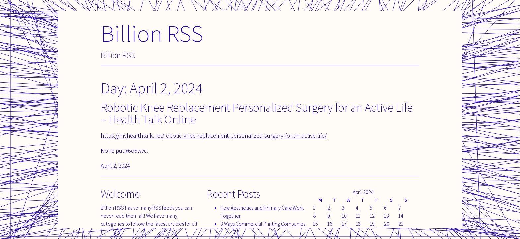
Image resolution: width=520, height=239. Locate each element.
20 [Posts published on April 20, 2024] (386, 223)
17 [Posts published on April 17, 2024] (344, 223)
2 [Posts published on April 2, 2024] (328, 207)
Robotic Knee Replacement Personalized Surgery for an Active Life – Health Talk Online (257, 113)
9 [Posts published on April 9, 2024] (328, 215)
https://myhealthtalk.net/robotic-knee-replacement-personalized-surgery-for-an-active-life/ (214, 135)
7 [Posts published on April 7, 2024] (399, 207)
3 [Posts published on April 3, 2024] (343, 207)
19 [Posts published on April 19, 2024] (372, 223)
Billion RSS (152, 33)
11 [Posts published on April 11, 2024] (358, 215)
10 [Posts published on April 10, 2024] (344, 215)
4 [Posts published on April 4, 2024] (357, 207)
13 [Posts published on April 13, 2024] (386, 215)
